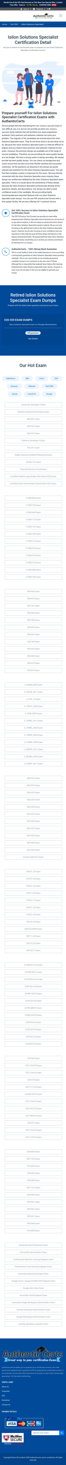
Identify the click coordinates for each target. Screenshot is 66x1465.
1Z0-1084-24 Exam (33, 1116)
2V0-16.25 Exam (33, 922)
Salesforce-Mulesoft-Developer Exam (33, 412)
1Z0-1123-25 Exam (33, 1065)
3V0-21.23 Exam (33, 879)
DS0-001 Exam (33, 1209)
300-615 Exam (33, 598)
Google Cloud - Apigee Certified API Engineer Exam (33, 1281)
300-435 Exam (33, 627)
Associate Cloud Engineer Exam (33, 1295)
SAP (56, 378)
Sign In (25, 9)
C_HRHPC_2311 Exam (33, 749)
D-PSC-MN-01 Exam (33, 1008)
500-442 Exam (33, 649)
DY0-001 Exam (33, 1202)
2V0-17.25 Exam (33, 893)
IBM (27, 378)
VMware (31, 386)
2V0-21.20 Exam (33, 907)
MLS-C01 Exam (33, 785)
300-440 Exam (33, 613)
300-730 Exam (33, 620)
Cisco (41, 378)
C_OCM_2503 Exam (33, 713)
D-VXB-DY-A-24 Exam (33, 965)
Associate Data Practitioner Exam (33, 1245)
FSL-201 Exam (33, 448)
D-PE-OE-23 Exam (33, 1037)
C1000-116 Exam (33, 541)
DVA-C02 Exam (33, 835)
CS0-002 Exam (33, 1173)
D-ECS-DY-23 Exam (33, 1001)
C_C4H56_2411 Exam (33, 692)
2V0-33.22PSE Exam (33, 929)
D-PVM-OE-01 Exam (33, 972)
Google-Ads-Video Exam (33, 1288)
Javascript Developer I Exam (33, 405)
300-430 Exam (33, 591)
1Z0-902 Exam (33, 1058)
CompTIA (32, 394)
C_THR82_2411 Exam (33, 721)
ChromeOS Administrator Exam (33, 1252)
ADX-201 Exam (33, 426)
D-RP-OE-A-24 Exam (33, 986)
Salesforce (10, 378)
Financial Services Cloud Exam (33, 469)
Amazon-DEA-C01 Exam (33, 857)
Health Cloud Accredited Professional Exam (33, 455)
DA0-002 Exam (33, 1195)
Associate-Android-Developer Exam (33, 1274)
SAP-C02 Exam (33, 843)
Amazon (14, 386)
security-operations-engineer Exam (33, 1324)
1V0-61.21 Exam (33, 900)
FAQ (3, 1396)
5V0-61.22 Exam (33, 886)
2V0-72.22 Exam (33, 943)
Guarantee (6, 1391)
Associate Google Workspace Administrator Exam (33, 1302)
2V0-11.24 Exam (33, 936)
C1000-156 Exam (33, 577)
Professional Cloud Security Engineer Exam (33, 1266)
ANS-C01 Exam (33, 778)
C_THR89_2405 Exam (33, 735)
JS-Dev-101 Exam (33, 462)
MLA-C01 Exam (33, 828)
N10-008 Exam (33, 1230)
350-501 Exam (33, 634)
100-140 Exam (33, 642)
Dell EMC (14, 24)
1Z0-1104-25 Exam (33, 1130)
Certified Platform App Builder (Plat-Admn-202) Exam (33, 476)
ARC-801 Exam (33, 419)
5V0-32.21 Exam (33, 950)
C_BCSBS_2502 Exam (33, 756)
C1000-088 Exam (33, 570)
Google (49, 394)
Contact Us (6, 1405)
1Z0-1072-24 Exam (33, 1108)
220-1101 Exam (33, 1187)
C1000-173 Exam (33, 519)
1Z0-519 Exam (33, 1080)
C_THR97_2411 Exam (33, 764)
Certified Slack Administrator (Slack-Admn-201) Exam (33, 483)
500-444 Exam (33, 656)
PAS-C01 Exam (33, 792)
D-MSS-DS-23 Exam (33, 1015)
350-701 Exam (33, 606)
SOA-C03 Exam (33, 807)
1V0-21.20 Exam (33, 914)
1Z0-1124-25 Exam (33, 1101)
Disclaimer (6, 1400)
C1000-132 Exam (33, 505)
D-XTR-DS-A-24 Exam (33, 979)
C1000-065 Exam (33, 512)
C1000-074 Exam (33, 555)
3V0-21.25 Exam (33, 871)
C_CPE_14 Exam (33, 699)
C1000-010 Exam (33, 548)
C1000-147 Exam (33, 527)
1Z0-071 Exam (33, 1123)
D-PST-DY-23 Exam (33, 1029)
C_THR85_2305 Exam (33, 742)
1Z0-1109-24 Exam (33, 1073)
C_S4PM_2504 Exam (33, 685)
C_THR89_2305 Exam (33, 728)
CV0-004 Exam (33, 1180)
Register (38, 9)
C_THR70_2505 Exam (33, 706)
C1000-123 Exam (33, 562)
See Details (33, 339)
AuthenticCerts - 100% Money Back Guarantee (34, 249)
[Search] (45, 1433)
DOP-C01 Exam (33, 814)
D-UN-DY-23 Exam (33, 1044)
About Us (5, 1387)
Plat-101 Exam (33, 433)
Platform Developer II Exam (33, 440)
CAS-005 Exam (33, 1152)
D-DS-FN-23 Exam (33, 1022)
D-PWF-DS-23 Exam (33, 994)
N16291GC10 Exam (33, 1094)
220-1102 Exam (33, 1159)
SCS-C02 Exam (33, 850)
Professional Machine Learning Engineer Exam (33, 1259)
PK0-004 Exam (33, 1223)
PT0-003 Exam (33, 1166)
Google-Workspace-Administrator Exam (33, 1317)
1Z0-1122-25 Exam (33, 1137)
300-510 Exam (33, 670)
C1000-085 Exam (33, 498)
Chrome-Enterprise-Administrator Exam (33, 1310)
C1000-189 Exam (33, 534)
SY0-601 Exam (33, 1216)
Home (4, 24)
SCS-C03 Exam (33, 821)
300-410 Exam (33, 663)
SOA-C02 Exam (33, 800)
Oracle (14, 394)
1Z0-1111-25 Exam (33, 1087)
